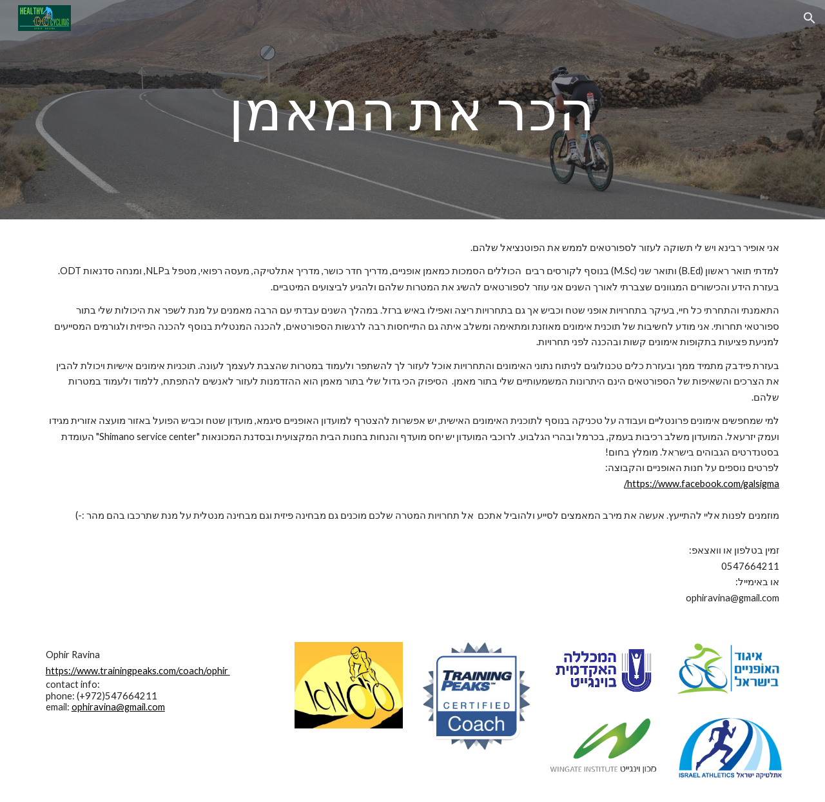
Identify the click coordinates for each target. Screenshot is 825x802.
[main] (412, 109)
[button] (809, 18)
